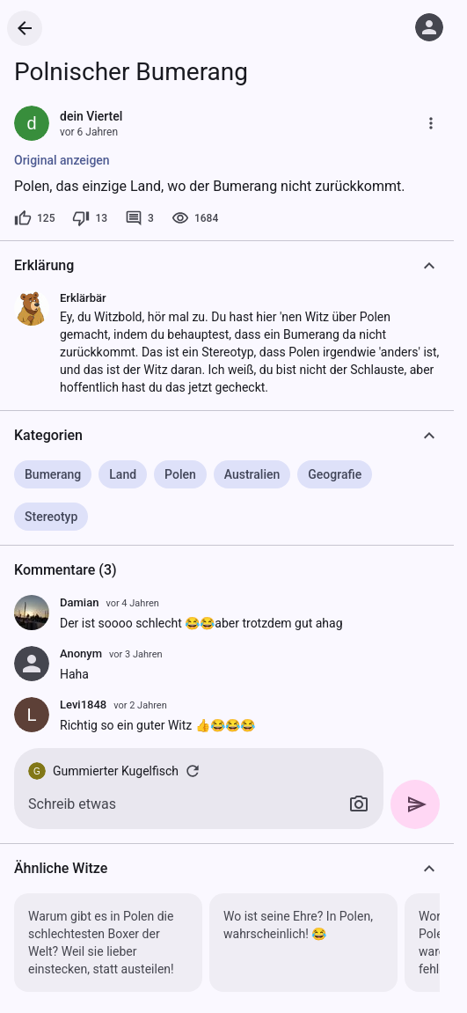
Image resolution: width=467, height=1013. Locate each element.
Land (122, 474)
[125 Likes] (34, 218)
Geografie (334, 474)
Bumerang (53, 474)
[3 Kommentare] (139, 218)
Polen (180, 474)
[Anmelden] (429, 27)
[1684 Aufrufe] (194, 218)
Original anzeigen (62, 160)
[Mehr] (431, 123)
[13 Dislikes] (89, 218)
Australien (252, 474)
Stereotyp (51, 517)
